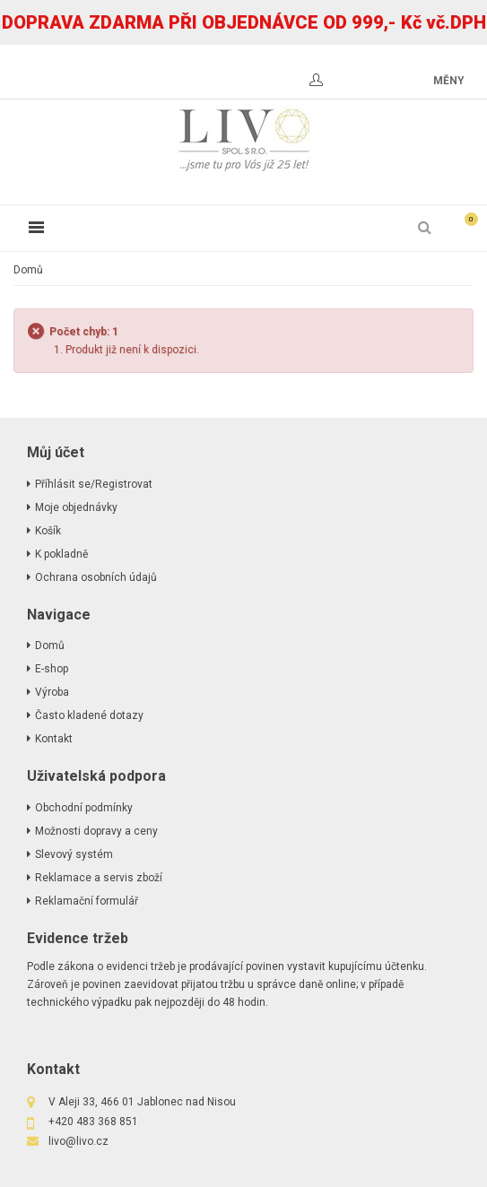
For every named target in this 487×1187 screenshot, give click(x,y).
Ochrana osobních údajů (96, 577)
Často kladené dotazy (89, 715)
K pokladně (61, 554)
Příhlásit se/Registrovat (93, 484)
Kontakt (54, 738)
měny (449, 80)
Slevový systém (74, 854)
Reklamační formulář (86, 901)
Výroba (52, 692)
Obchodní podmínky (84, 807)
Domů (28, 270)
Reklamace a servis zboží (98, 877)
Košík (48, 530)
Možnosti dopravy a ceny (96, 831)
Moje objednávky (76, 507)
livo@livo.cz (78, 1141)
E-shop (51, 669)
